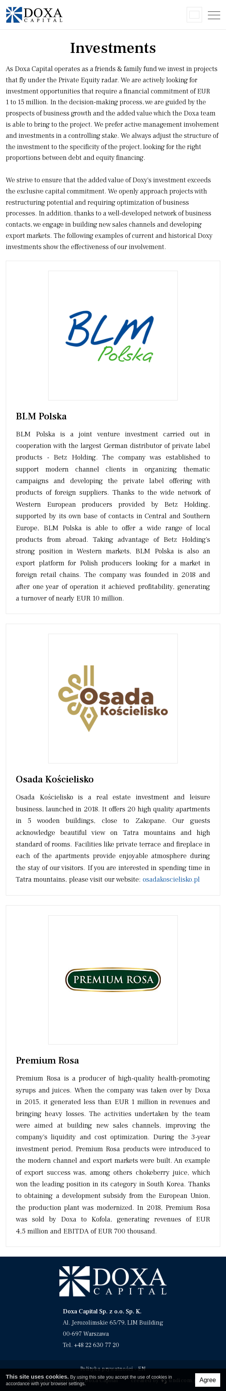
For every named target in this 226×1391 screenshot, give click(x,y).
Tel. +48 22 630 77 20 (91, 1345)
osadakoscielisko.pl (171, 879)
